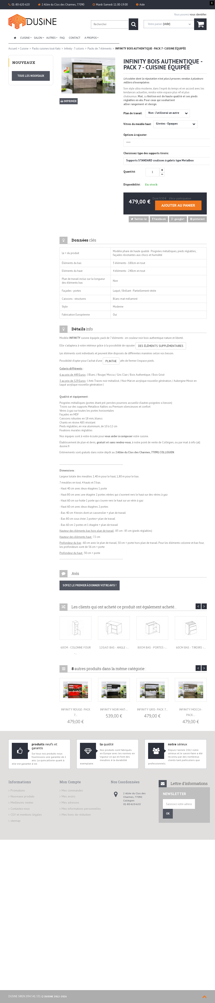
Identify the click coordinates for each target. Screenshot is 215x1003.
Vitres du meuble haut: (137, 124)
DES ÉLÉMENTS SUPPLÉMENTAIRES (160, 346)
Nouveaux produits (22, 796)
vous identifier (198, 14)
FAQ (62, 38)
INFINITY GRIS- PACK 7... (152, 709)
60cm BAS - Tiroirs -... (191, 647)
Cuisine (25, 38)
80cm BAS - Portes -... (152, 647)
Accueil (12, 48)
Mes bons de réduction (76, 814)
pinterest (197, 219)
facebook (159, 219)
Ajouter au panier (178, 205)
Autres (51, 38)
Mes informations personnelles (81, 809)
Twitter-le (139, 219)
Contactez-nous (20, 809)
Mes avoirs (68, 796)
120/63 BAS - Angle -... (114, 647)
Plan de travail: (133, 113)
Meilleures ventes (22, 802)
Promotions (18, 790)
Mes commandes (72, 790)
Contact (74, 38)
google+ (178, 219)
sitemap (15, 821)
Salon (38, 38)
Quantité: (129, 171)
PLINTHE (111, 361)
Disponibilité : (132, 184)
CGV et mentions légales (26, 814)
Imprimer (69, 101)
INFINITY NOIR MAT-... (114, 709)
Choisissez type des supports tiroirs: (146, 153)
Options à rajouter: (135, 135)
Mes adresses (70, 802)
